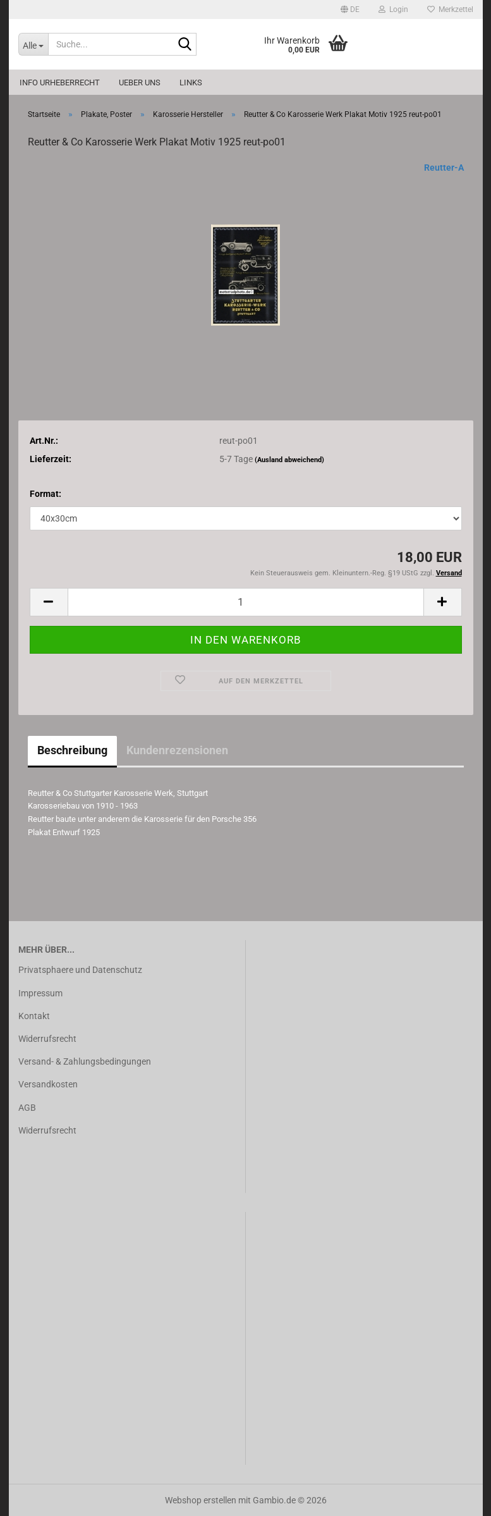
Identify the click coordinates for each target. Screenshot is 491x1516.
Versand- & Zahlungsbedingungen (84, 1061)
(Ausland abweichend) (289, 460)
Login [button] (393, 9)
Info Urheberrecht (60, 82)
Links (190, 82)
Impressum (40, 993)
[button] (350, 9)
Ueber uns (140, 82)
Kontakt (34, 1016)
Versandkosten (48, 1084)
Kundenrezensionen (177, 750)
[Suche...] (33, 44)
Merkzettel (450, 9)
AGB (27, 1108)
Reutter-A (444, 167)
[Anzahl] (246, 602)
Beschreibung (72, 750)
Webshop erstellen (200, 1500)
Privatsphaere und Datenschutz (80, 970)
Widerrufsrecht (47, 1039)
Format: (45, 494)
